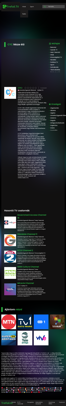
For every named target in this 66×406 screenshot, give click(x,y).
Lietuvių (44, 389)
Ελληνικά (34, 388)
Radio (24, 14)
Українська (27, 392)
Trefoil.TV (11, 7)
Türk (21, 392)
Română (28, 391)
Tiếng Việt (34, 392)
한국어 (38, 389)
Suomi (57, 388)
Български (9, 388)
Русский (35, 391)
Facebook (62, 402)
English (40, 388)
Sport (32, 7)
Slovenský (41, 391)
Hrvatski (14, 389)
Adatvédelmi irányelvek (39, 403)
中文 (40, 392)
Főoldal (14, 402)
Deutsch (28, 388)
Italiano (28, 389)
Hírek (24, 7)
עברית (8, 389)
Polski (15, 391)
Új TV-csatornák (20, 403)
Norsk (10, 391)
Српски (56, 391)
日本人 (33, 389)
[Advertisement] (33, 25)
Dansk (22, 388)
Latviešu (51, 389)
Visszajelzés (30, 402)
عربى (3, 388)
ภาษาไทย (9, 392)
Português (21, 391)
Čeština (16, 388)
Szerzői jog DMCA (52, 403)
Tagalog (15, 392)
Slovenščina (49, 391)
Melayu (57, 389)
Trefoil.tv (7, 403)
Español (46, 388)
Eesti (52, 388)
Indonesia (21, 389)
